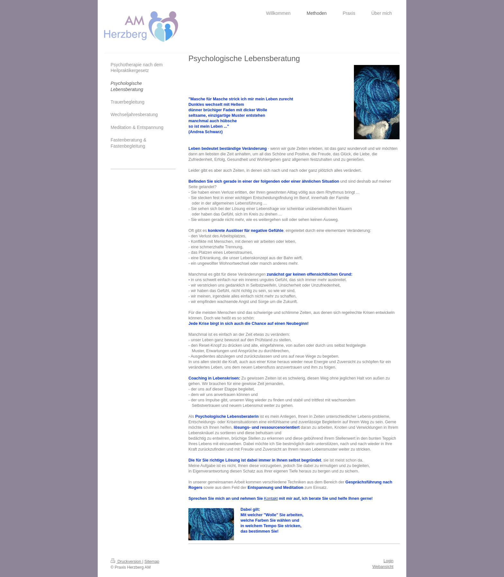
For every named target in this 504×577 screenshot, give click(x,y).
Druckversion (126, 561)
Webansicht (382, 566)
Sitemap (151, 561)
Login (388, 561)
